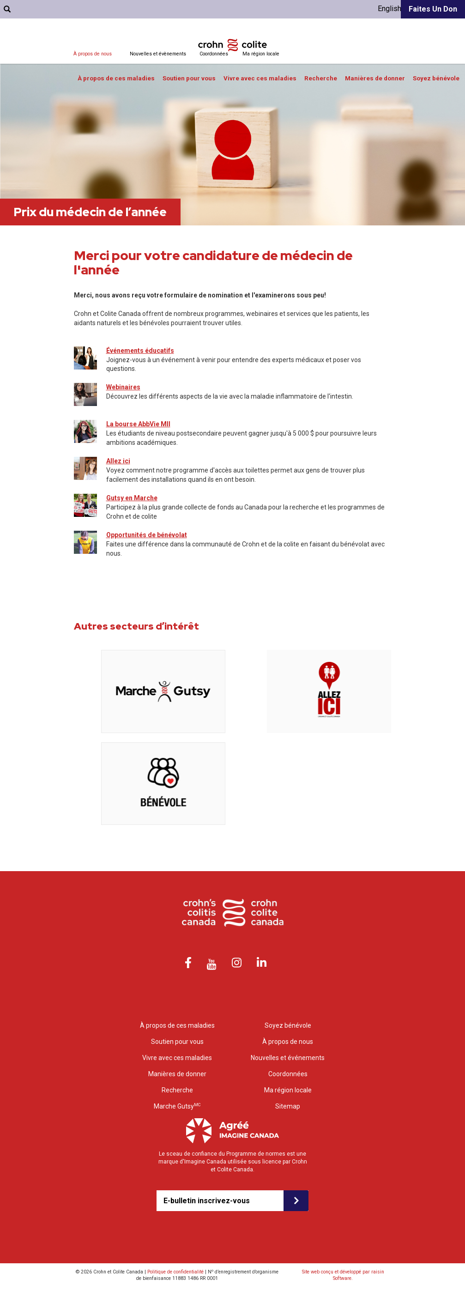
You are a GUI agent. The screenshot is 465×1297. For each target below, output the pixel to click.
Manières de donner (375, 78)
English (389, 8)
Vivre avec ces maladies (259, 78)
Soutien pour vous (189, 78)
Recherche (320, 78)
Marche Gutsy (177, 1106)
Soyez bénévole (436, 78)
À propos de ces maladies (116, 78)
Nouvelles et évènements (158, 54)
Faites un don (433, 9)
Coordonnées (213, 54)
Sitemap (287, 1106)
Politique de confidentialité (175, 1272)
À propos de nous (92, 54)
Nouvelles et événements (288, 1057)
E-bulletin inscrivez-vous (206, 1200)
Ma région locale (260, 54)
